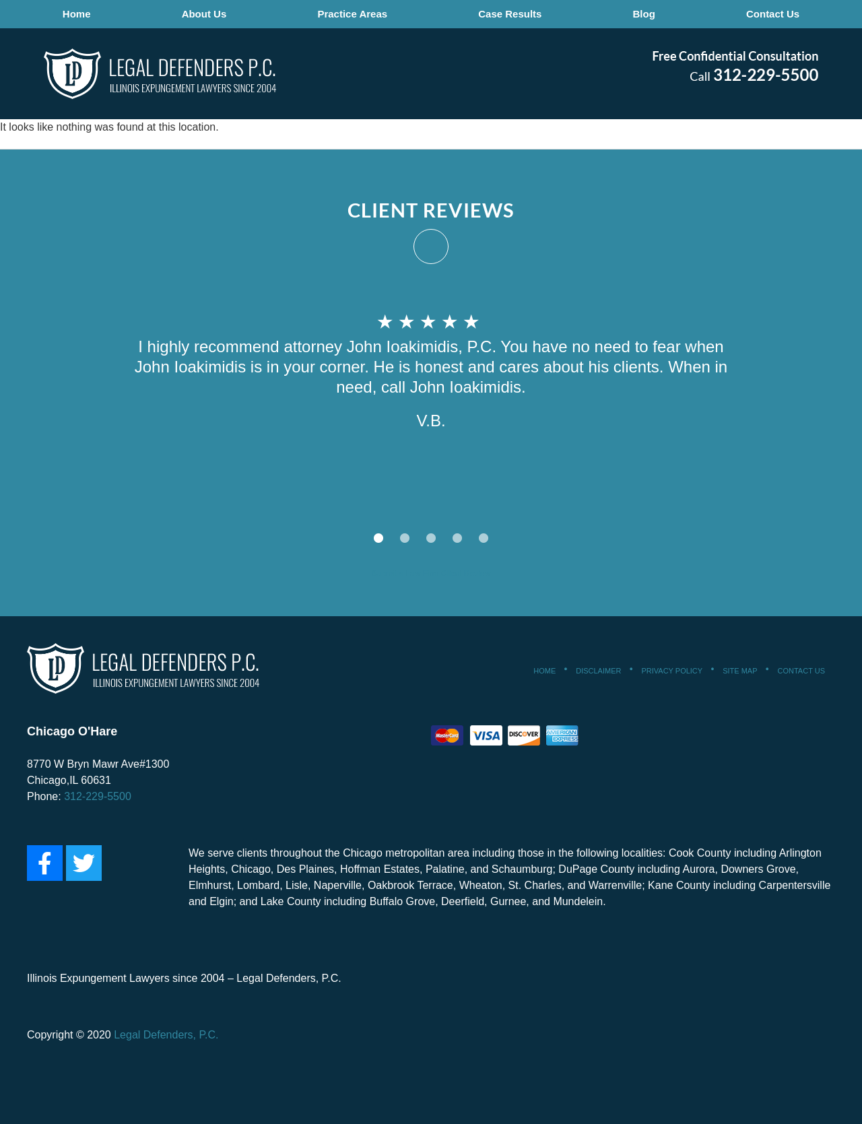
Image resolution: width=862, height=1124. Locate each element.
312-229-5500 (97, 796)
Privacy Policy (671, 671)
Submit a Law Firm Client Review (431, 573)
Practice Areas (353, 14)
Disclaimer (598, 671)
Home (79, 14)
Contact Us (770, 14)
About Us (205, 14)
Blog (643, 14)
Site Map (740, 671)
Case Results (509, 14)
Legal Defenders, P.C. (165, 1034)
